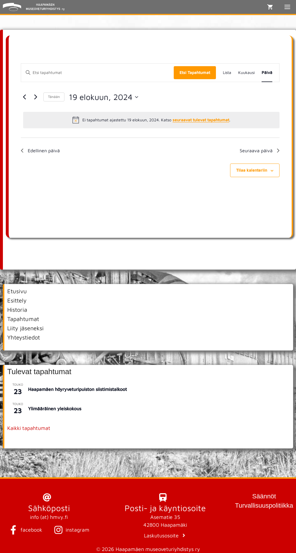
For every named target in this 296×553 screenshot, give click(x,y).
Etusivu (17, 291)
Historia (17, 309)
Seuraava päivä (260, 150)
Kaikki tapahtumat (28, 428)
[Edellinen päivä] (24, 97)
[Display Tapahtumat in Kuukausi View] (246, 73)
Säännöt (264, 496)
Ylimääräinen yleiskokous (54, 408)
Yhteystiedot (23, 337)
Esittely (17, 300)
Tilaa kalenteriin (251, 170)
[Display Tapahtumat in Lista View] (227, 73)
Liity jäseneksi (25, 328)
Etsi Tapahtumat (195, 72)
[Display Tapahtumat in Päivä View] (267, 73)
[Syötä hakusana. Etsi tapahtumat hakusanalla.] (97, 73)
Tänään (54, 96)
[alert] (151, 120)
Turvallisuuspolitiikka (264, 505)
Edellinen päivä (40, 150)
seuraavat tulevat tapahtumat (201, 119)
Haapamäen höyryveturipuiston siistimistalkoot (77, 389)
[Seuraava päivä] (35, 97)
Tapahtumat (23, 319)
